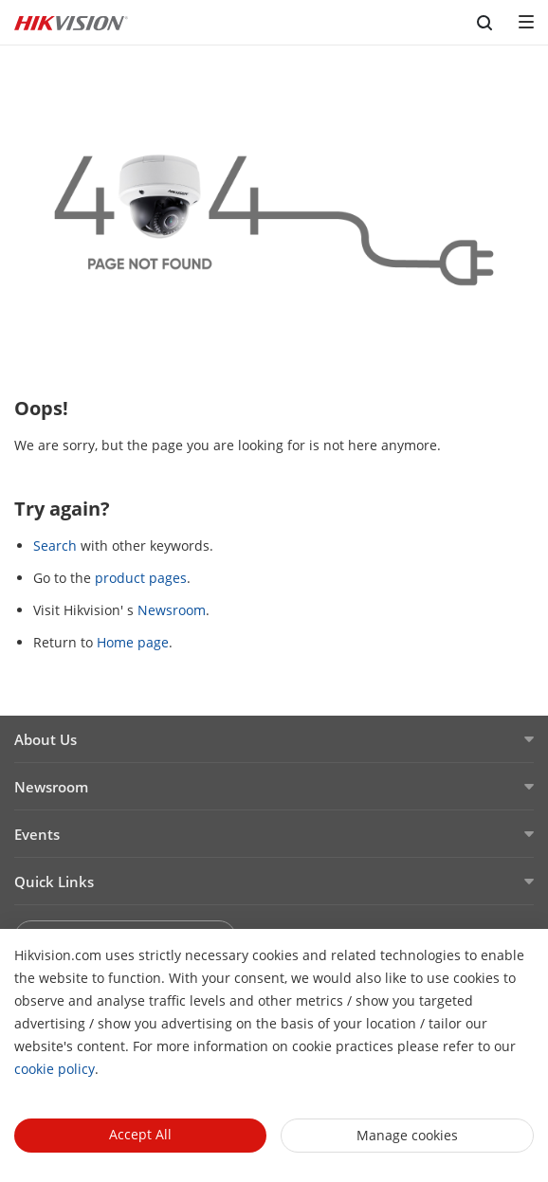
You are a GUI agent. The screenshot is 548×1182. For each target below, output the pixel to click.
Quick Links (54, 881)
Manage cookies (407, 1135)
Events (37, 834)
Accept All (140, 1134)
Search (55, 545)
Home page (133, 642)
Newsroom (171, 610)
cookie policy (54, 1069)
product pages (141, 578)
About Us (45, 739)
